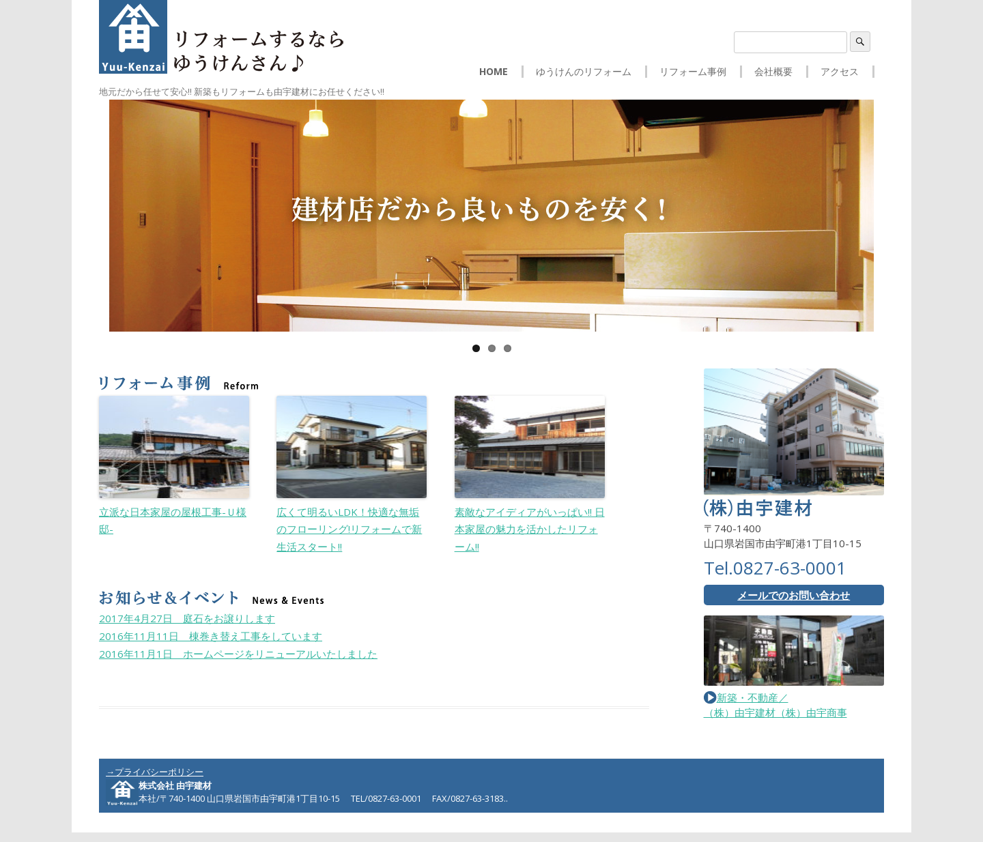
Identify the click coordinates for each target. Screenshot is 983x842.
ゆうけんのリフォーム (583, 72)
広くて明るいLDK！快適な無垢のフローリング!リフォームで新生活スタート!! (349, 529)
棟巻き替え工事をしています (210, 636)
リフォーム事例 (692, 72)
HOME (493, 72)
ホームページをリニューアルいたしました (238, 653)
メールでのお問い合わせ (793, 595)
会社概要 (773, 72)
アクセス (840, 72)
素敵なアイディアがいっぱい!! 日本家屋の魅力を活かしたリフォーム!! (530, 529)
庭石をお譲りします (187, 618)
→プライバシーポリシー (154, 772)
